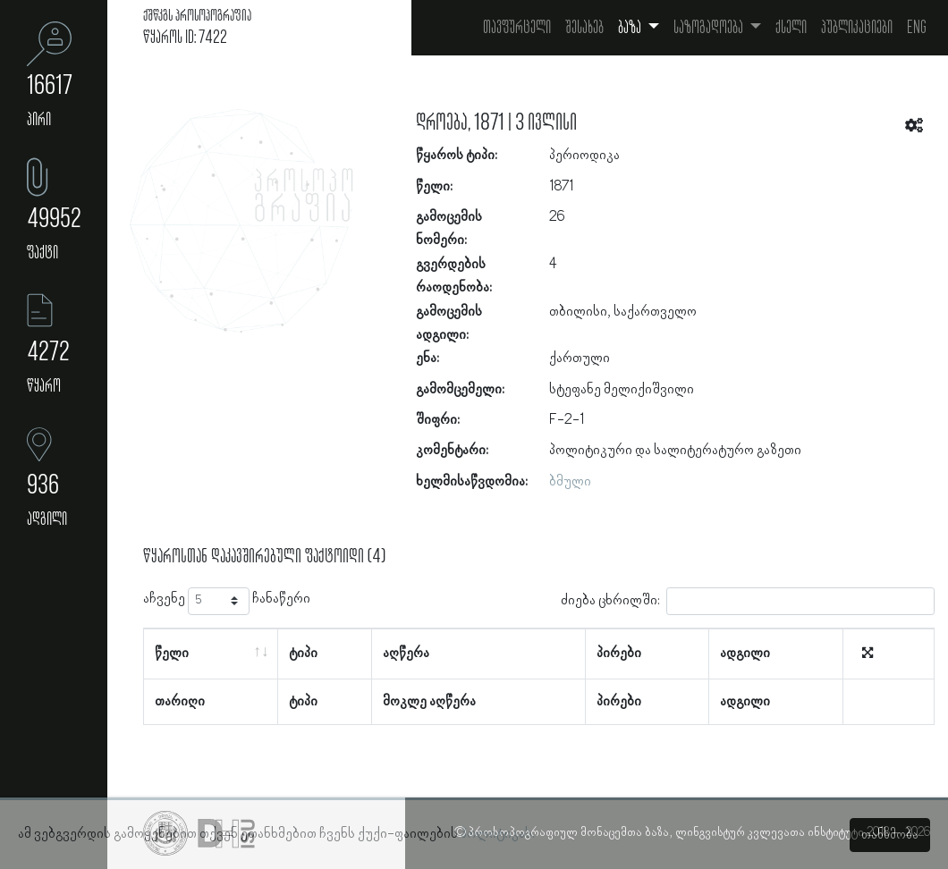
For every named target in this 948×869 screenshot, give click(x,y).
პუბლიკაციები (857, 27)
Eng (917, 27)
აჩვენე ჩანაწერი (226, 601)
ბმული (570, 482)
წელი (172, 653)
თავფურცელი (517, 27)
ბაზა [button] (631, 27)
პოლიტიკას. (498, 834)
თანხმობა (889, 835)
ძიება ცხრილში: (748, 601)
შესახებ (584, 27)
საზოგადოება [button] (709, 27)
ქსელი (791, 27)
